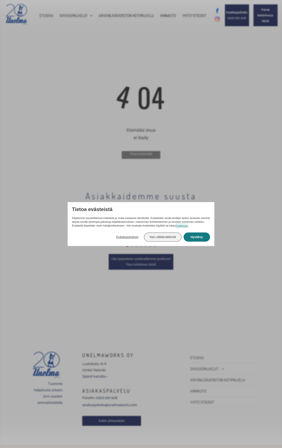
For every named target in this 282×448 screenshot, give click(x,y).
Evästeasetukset (127, 237)
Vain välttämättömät (162, 237)
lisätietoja (181, 225)
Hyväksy (197, 237)
